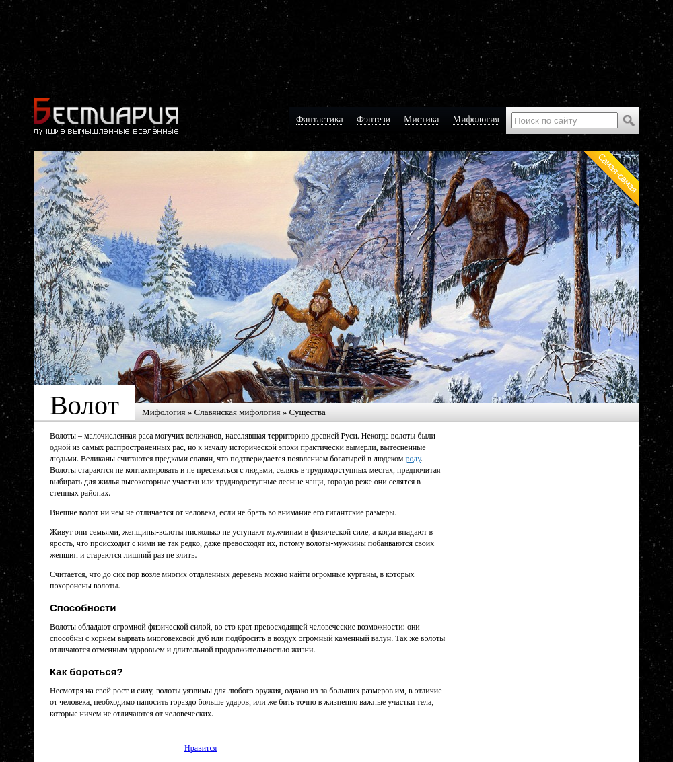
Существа (307, 412)
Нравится (200, 748)
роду (413, 458)
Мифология (164, 412)
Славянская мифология (237, 412)
